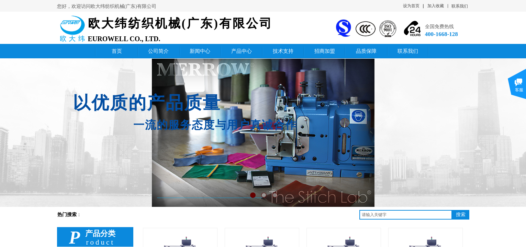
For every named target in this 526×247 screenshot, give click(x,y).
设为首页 (411, 5)
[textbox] (405, 215)
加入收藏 (435, 5)
